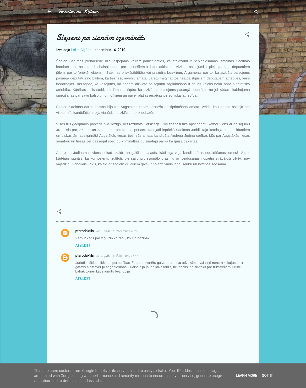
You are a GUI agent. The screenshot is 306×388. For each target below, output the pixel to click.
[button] (247, 35)
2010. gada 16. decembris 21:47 (117, 255)
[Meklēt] (256, 13)
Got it (267, 375)
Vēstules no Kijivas (78, 11)
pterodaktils (84, 231)
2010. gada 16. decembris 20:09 (117, 231)
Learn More (246, 375)
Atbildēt (82, 245)
